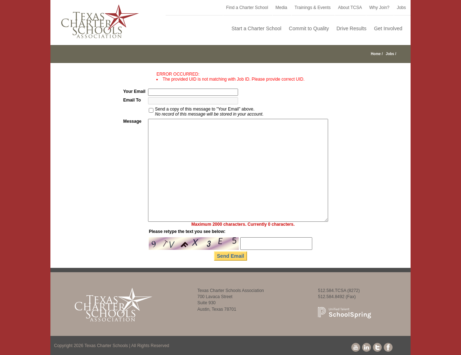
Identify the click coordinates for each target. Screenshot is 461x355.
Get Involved (388, 28)
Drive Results (351, 28)
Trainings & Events (313, 7)
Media (281, 7)
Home (376, 54)
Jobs (401, 7)
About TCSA (350, 7)
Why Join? (379, 7)
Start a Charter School (257, 28)
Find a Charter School (247, 7)
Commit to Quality (309, 28)
